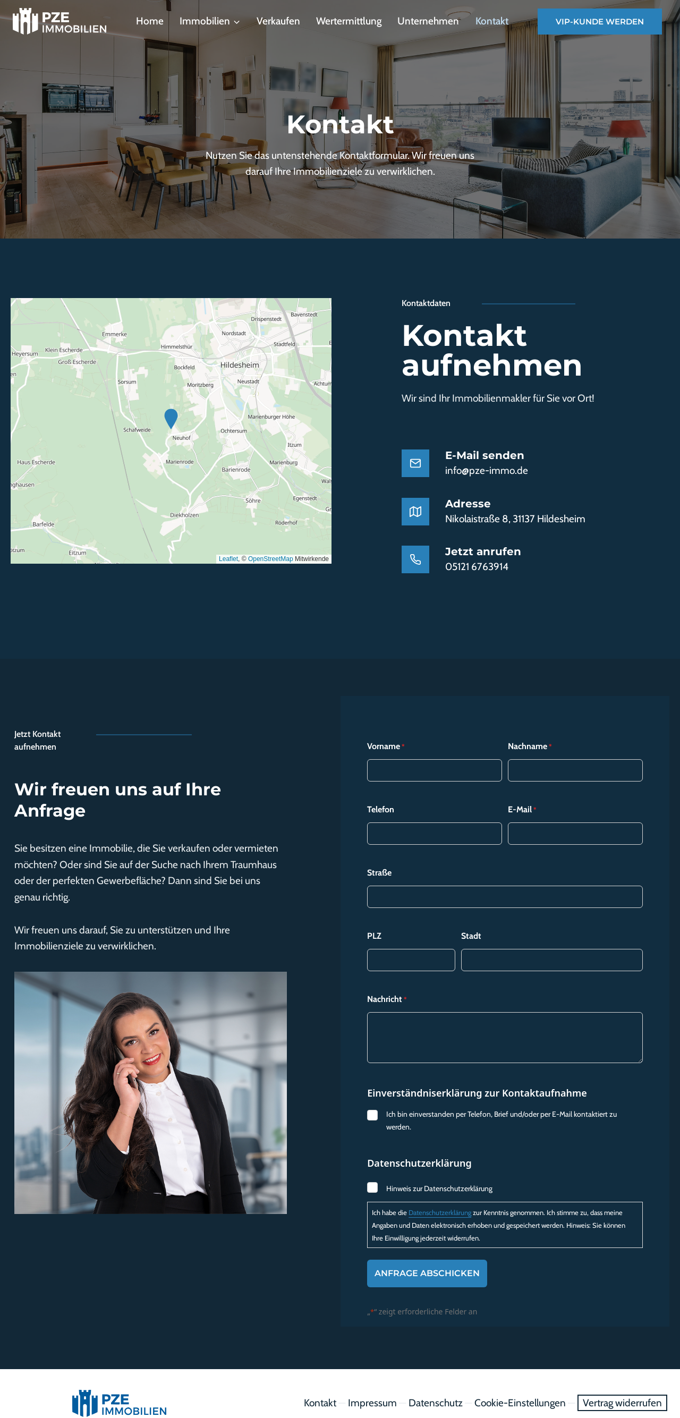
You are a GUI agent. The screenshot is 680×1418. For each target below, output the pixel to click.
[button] (171, 420)
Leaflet (228, 559)
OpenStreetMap (270, 559)
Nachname (530, 727)
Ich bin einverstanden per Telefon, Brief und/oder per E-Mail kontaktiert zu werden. (501, 1101)
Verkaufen (278, 21)
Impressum (372, 1384)
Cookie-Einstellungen (520, 1384)
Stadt (471, 917)
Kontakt (491, 21)
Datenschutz (436, 1384)
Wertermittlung (348, 21)
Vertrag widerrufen (622, 1384)
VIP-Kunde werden (600, 21)
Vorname (386, 727)
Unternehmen (428, 21)
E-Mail (522, 790)
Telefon (380, 790)
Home (150, 21)
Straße (379, 853)
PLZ (374, 917)
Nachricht (387, 980)
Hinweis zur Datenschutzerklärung (439, 1169)
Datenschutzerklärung (440, 1193)
